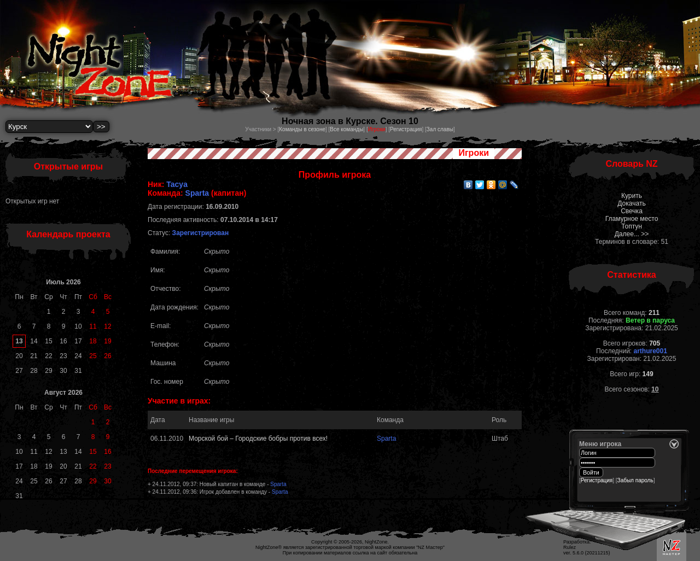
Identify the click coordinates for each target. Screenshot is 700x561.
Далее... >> (632, 234)
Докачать (631, 203)
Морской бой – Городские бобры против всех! (258, 438)
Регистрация (406, 129)
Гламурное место (631, 219)
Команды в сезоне (302, 129)
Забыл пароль (635, 480)
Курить (631, 196)
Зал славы (440, 129)
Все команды (346, 129)
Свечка (632, 211)
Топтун (631, 226)
